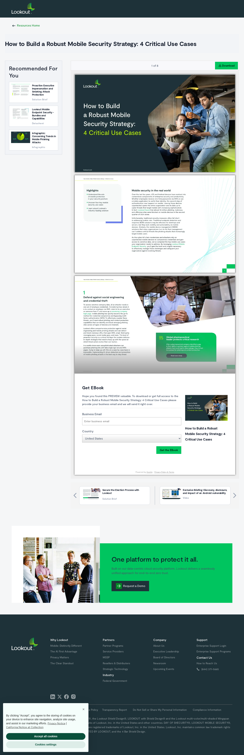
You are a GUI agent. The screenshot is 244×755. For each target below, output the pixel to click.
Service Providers (113, 651)
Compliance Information (207, 709)
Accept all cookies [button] (45, 736)
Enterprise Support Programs (214, 651)
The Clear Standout (62, 663)
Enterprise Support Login (211, 645)
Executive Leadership (166, 651)
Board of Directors (164, 657)
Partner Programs (113, 645)
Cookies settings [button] (45, 744)
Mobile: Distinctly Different (66, 645)
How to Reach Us (207, 663)
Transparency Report (114, 709)
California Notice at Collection (24, 727)
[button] (83, 709)
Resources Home (28, 25)
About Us (158, 645)
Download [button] (226, 65)
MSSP (106, 657)
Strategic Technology (115, 669)
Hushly (149, 472)
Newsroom (159, 663)
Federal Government (115, 680)
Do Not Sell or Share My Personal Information (160, 709)
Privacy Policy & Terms (164, 472)
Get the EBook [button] (169, 450)
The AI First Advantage (63, 651)
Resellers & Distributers (116, 663)
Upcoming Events (163, 669)
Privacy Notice (56, 723)
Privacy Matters (59, 657)
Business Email (92, 414)
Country (87, 431)
